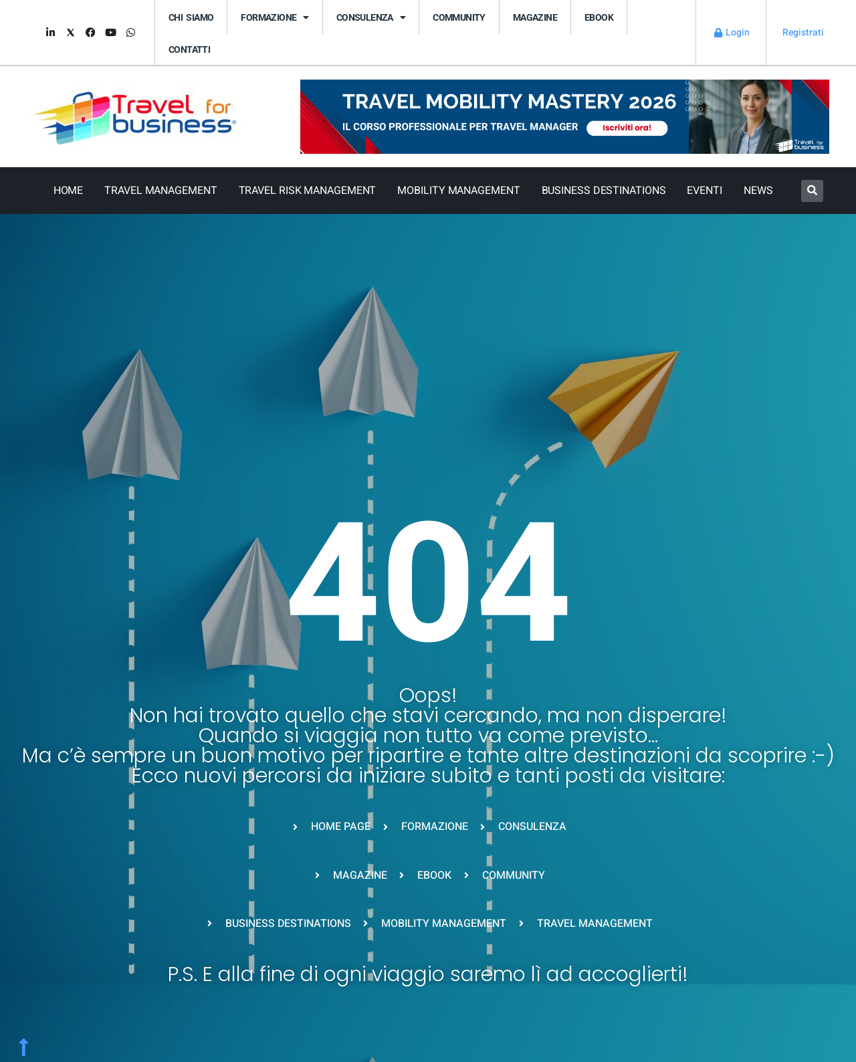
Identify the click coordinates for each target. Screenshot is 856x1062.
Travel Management (160, 191)
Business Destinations (604, 191)
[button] (812, 191)
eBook (598, 17)
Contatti (189, 49)
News (758, 191)
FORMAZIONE (274, 17)
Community (459, 17)
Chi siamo (191, 17)
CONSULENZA (370, 17)
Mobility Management (458, 191)
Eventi (704, 191)
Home (69, 191)
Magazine (535, 17)
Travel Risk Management (308, 191)
